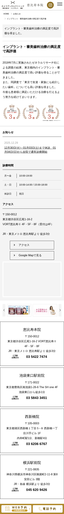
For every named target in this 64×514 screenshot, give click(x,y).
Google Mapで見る (30, 255)
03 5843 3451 (36, 398)
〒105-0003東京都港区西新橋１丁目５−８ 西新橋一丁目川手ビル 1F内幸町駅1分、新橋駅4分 (32, 427)
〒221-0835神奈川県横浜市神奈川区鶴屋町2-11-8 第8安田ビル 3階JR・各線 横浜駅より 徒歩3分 (32, 473)
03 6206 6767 (36, 444)
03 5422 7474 (36, 357)
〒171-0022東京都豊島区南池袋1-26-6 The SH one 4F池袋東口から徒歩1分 (32, 384)
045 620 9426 (36, 490)
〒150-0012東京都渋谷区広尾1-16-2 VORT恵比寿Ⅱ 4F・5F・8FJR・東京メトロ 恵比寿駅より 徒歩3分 (32, 340)
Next (4, 310)
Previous (60, 310)
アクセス (24, 244)
